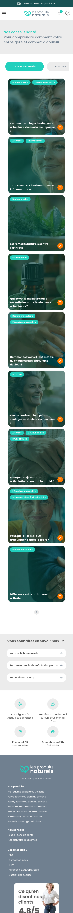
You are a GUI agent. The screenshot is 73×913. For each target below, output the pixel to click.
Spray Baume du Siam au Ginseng (28, 801)
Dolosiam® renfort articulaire (25, 816)
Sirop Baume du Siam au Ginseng (27, 796)
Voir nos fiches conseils (24, 653)
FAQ (11, 855)
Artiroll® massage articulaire (25, 821)
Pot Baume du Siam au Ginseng (26, 791)
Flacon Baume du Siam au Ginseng (28, 811)
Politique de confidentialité (24, 870)
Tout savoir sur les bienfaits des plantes (34, 665)
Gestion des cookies (20, 875)
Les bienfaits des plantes (23, 839)
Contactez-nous (18, 860)
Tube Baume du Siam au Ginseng (27, 806)
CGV (11, 865)
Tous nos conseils (24, 66)
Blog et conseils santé (21, 835)
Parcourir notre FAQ (22, 677)
